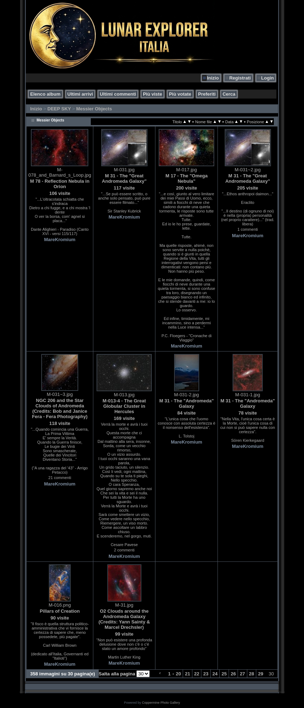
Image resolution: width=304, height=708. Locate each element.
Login (267, 78)
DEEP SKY (59, 108)
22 (196, 673)
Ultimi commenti (118, 94)
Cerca (229, 94)
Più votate (180, 94)
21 (187, 673)
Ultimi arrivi (80, 94)
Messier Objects (94, 108)
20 (178, 673)
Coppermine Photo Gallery (161, 702)
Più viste (152, 94)
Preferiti (207, 94)
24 (215, 673)
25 (223, 673)
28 (251, 673)
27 (242, 673)
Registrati (240, 78)
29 (260, 673)
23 (205, 673)
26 (233, 673)
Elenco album (45, 94)
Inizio (213, 78)
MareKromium (59, 239)
